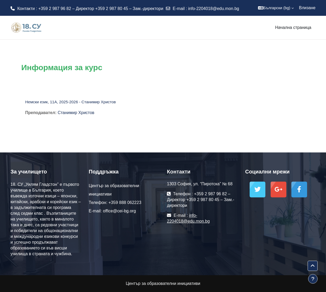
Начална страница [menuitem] (293, 27)
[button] (276, 8)
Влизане (307, 8)
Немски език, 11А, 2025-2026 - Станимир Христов (70, 102)
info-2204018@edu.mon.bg (213, 8)
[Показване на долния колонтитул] (313, 279)
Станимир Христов (76, 112)
